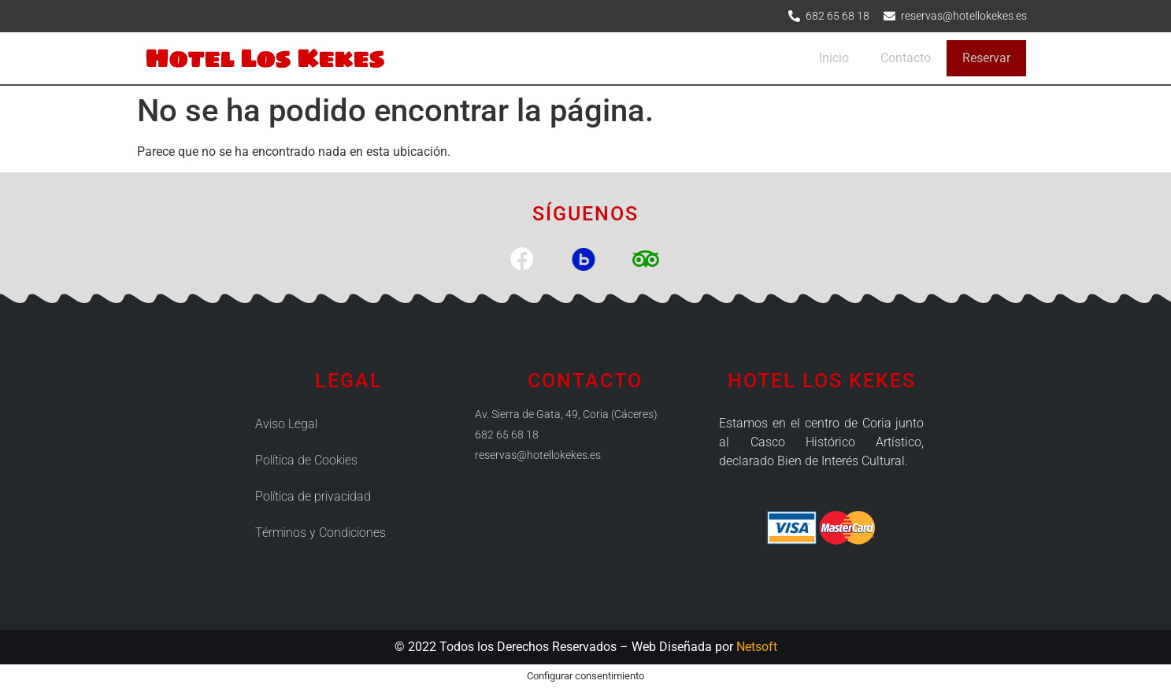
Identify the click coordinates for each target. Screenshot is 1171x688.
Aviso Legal (286, 423)
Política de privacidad (313, 496)
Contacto (905, 57)
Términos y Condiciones (320, 532)
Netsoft (756, 646)
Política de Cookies (306, 460)
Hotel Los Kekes (264, 58)
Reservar (986, 57)
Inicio (834, 57)
